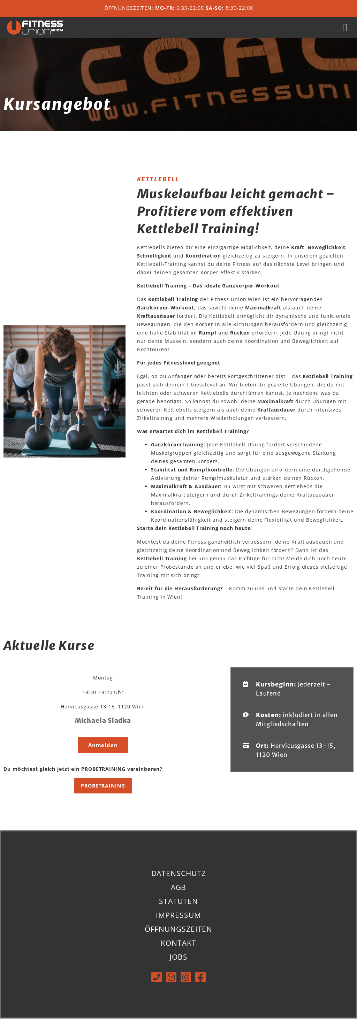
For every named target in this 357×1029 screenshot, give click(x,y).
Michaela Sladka (103, 731)
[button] (345, 33)
